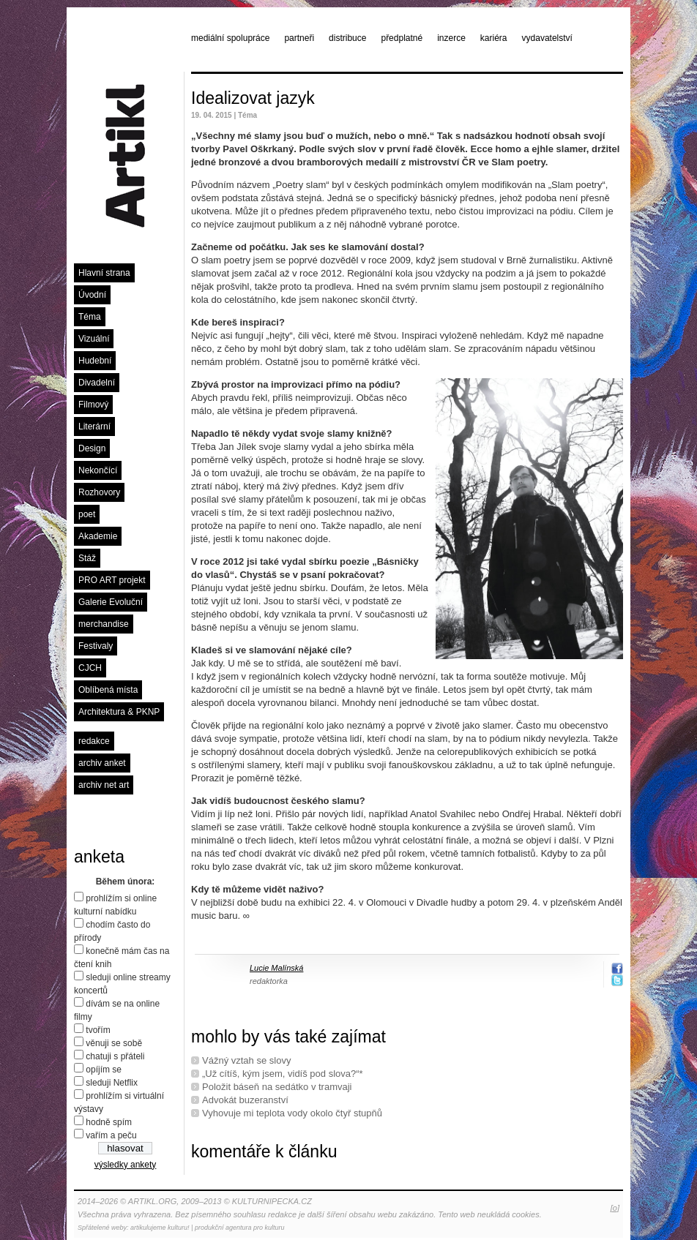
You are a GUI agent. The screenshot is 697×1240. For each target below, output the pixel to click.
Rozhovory (99, 492)
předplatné (401, 38)
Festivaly (95, 646)
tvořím (98, 1030)
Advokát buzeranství (245, 1099)
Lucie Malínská (276, 967)
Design (91, 448)
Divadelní (96, 382)
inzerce (451, 38)
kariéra (493, 38)
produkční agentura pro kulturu (240, 1227)
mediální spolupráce (230, 38)
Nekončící (97, 470)
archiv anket (102, 763)
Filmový (93, 404)
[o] (615, 1207)
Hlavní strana (104, 273)
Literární (94, 426)
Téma (89, 317)
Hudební (94, 361)
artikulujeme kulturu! (160, 1227)
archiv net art (103, 785)
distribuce (347, 38)
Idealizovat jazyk (253, 98)
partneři (299, 38)
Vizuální (93, 339)
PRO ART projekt (112, 580)
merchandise (103, 624)
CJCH (90, 668)
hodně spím (109, 1122)
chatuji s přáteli (115, 1056)
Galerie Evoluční (110, 602)
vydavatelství (547, 38)
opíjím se (104, 1069)
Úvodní (92, 295)
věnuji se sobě (114, 1043)
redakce (94, 741)
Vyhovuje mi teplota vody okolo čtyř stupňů (292, 1113)
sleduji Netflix (112, 1083)
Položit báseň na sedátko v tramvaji (277, 1086)
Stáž (87, 558)
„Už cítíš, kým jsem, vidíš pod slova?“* (282, 1073)
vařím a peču (111, 1135)
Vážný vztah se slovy (246, 1060)
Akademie (97, 536)
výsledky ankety (125, 1165)
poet (86, 514)
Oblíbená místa (108, 690)
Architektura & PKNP (119, 712)
